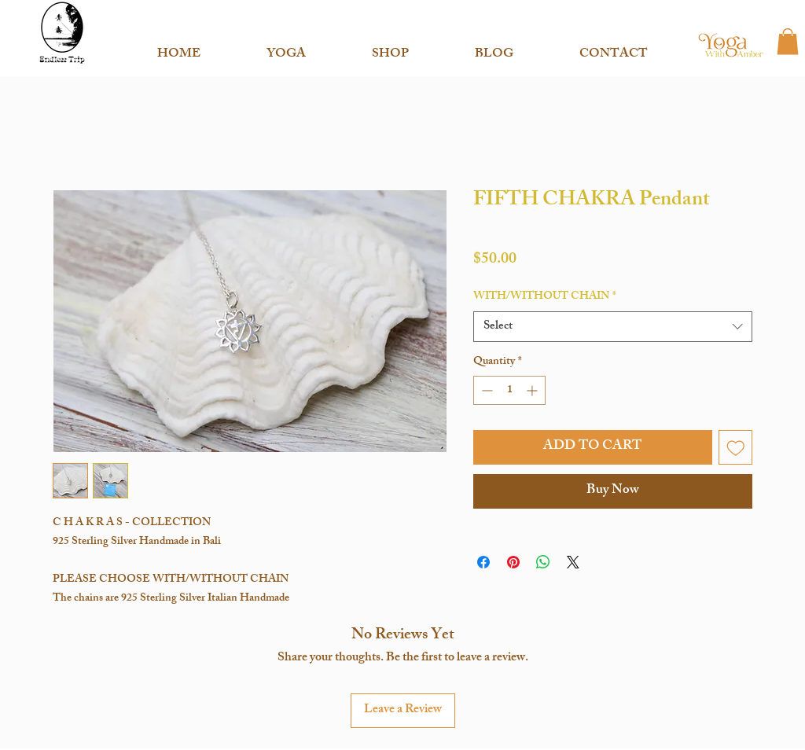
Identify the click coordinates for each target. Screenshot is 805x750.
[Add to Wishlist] (736, 447)
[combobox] (612, 326)
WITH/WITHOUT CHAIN (544, 297)
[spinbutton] (509, 390)
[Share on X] (573, 562)
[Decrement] (485, 390)
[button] (286, 48)
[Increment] (533, 390)
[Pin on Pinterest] (513, 562)
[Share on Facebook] (483, 562)
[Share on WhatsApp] (543, 562)
